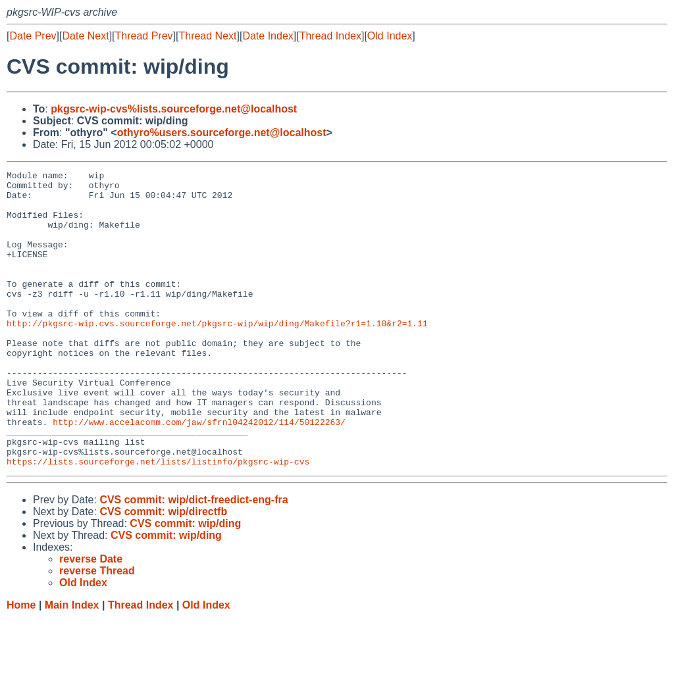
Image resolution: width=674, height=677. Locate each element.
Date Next (85, 35)
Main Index (72, 664)
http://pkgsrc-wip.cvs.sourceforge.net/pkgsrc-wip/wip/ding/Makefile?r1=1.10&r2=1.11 (217, 355)
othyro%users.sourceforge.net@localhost (221, 132)
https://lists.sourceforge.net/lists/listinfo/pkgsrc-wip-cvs (158, 520)
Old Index (389, 35)
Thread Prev (144, 35)
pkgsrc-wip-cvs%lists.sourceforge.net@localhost (174, 108)
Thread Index (330, 35)
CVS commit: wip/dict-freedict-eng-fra (193, 558)
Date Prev (32, 35)
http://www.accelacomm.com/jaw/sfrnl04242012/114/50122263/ (199, 473)
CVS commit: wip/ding (185, 582)
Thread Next (207, 35)
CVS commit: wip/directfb (163, 570)
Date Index (267, 35)
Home (21, 664)
